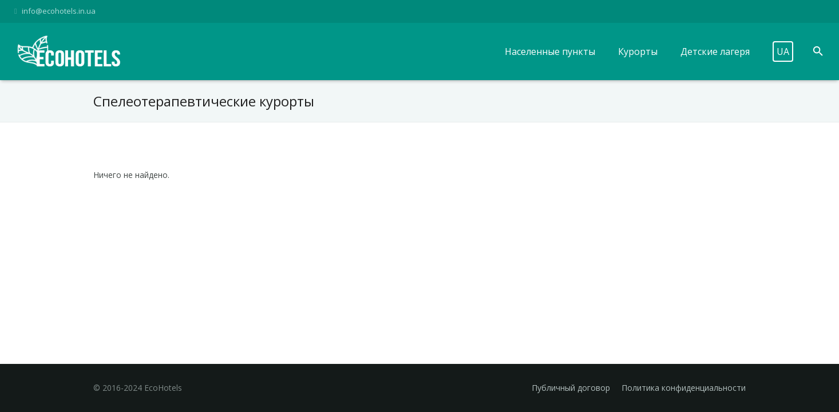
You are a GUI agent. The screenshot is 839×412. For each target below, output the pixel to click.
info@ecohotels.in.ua (59, 11)
